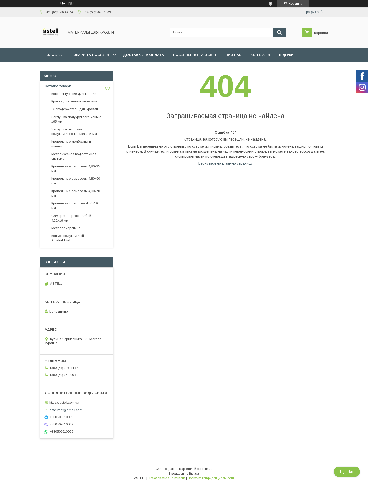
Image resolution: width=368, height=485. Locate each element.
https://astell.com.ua (64, 403)
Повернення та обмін (194, 55)
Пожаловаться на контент (166, 478)
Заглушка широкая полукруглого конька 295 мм (74, 131)
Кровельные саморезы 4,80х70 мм (75, 193)
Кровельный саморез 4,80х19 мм (74, 205)
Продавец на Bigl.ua (184, 473)
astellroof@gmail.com (66, 410)
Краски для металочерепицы (74, 101)
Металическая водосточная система (73, 156)
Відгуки (286, 55)
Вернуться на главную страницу (225, 163)
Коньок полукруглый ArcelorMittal (67, 238)
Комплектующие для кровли (73, 94)
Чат (347, 471)
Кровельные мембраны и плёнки (71, 144)
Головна (53, 55)
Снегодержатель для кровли (74, 109)
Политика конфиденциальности (211, 478)
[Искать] (279, 32)
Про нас (233, 55)
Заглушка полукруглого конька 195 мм (76, 119)
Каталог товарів (58, 86)
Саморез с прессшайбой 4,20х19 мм (71, 218)
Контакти (260, 55)
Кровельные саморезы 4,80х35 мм (75, 168)
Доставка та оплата (143, 55)
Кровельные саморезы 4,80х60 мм (75, 181)
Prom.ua (206, 469)
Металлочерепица (66, 228)
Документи (55, 68)
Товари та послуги (90, 55)
